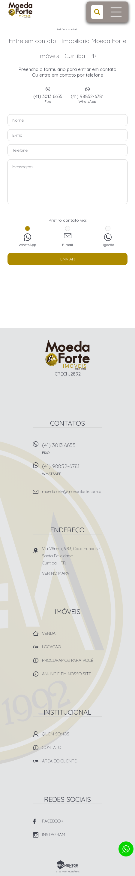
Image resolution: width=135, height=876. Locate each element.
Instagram (53, 834)
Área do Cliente (59, 761)
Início (61, 29)
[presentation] (67, 280)
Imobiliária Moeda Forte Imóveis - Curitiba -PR (67, 355)
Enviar (67, 259)
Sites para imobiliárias (68, 871)
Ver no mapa (55, 573)
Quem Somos (55, 734)
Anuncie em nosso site (66, 674)
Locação (51, 646)
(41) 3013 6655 (47, 98)
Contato (73, 29)
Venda (49, 633)
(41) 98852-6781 (87, 98)
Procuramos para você (67, 660)
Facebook (52, 821)
